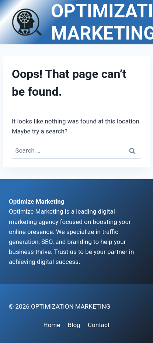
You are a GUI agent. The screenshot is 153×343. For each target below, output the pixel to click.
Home (52, 325)
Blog (74, 325)
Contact (98, 325)
